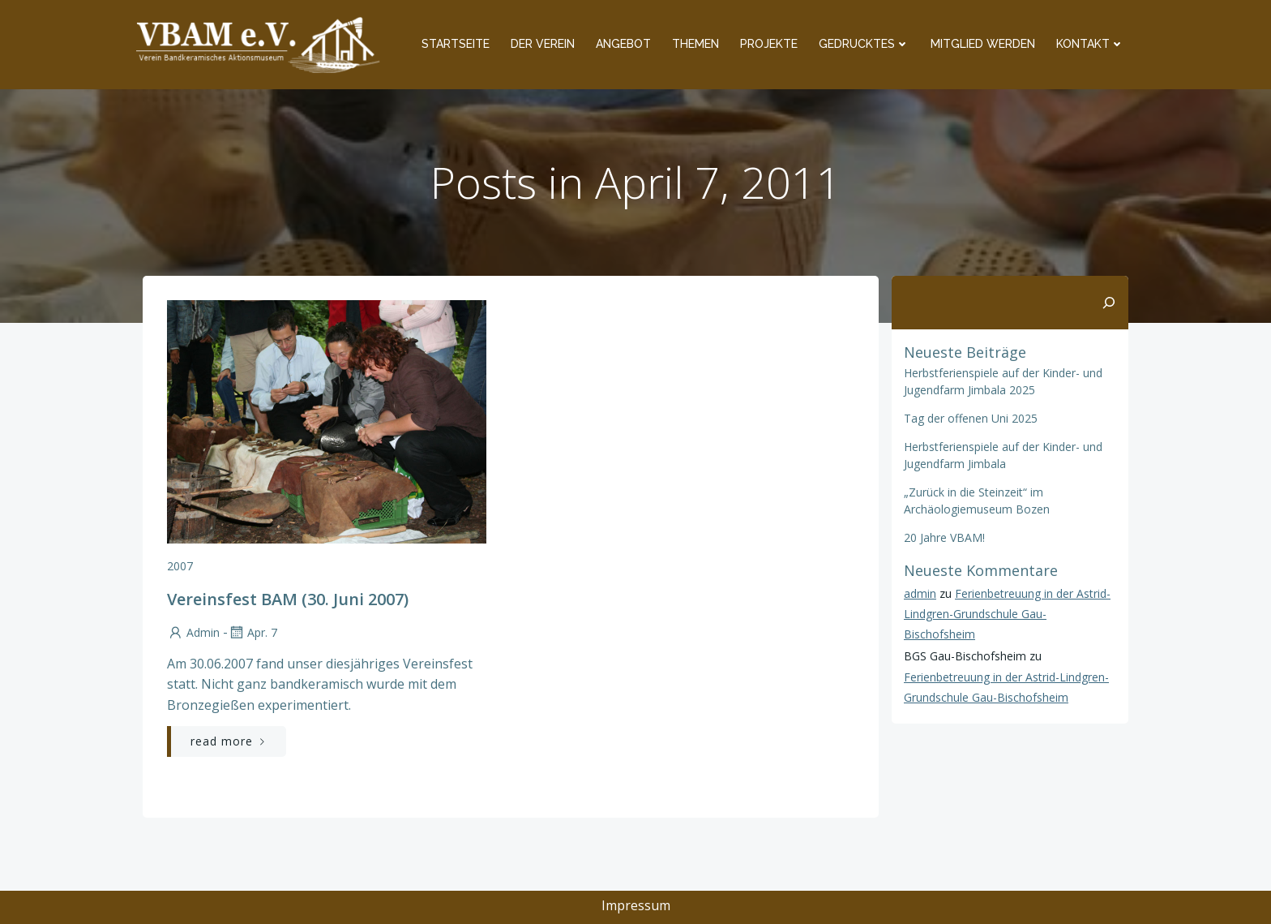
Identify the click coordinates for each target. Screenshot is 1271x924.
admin (193, 632)
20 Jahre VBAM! (944, 537)
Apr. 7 (252, 632)
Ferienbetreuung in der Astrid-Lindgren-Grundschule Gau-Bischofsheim (1007, 614)
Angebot (623, 43)
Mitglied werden (983, 43)
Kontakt (1090, 43)
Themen (695, 43)
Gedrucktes (864, 43)
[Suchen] (1108, 302)
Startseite (456, 43)
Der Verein (543, 43)
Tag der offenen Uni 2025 (971, 418)
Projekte (769, 43)
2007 (180, 566)
